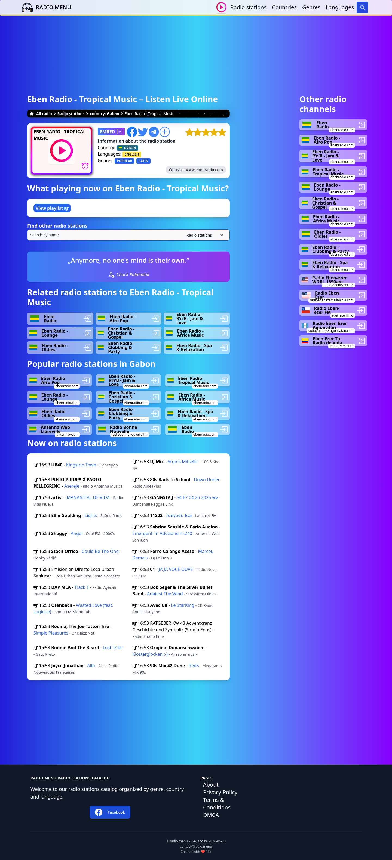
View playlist (52, 208)
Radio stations (248, 7)
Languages (340, 7)
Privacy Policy (220, 792)
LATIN (143, 161)
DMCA (211, 815)
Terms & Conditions (217, 803)
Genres (311, 7)
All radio (41, 113)
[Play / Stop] (221, 7)
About (211, 784)
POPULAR (124, 161)
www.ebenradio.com (204, 169)
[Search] (362, 7)
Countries (284, 7)
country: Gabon (104, 113)
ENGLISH (132, 154)
